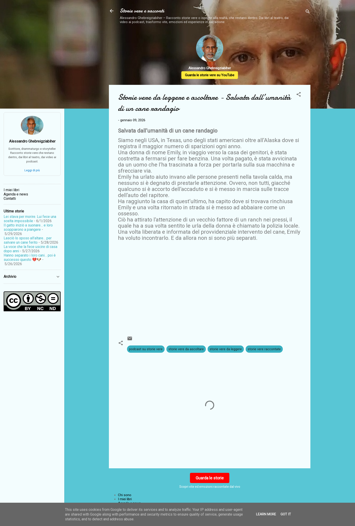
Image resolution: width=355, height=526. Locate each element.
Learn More (266, 514)
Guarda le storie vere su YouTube (209, 75)
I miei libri (125, 499)
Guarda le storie (210, 478)
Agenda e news (16, 194)
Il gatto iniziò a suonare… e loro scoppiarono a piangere (28, 227)
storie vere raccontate (264, 349)
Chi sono (124, 495)
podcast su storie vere (146, 349)
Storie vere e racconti (142, 10)
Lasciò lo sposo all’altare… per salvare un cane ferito (28, 240)
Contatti (10, 198)
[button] (298, 95)
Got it (286, 514)
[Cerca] (307, 12)
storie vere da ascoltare (186, 349)
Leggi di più (32, 170)
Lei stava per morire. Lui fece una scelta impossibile (30, 218)
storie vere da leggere (226, 349)
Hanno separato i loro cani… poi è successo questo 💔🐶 (30, 257)
